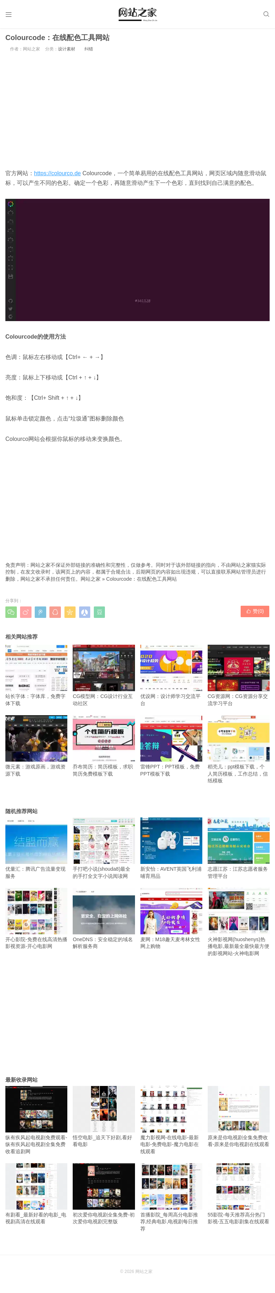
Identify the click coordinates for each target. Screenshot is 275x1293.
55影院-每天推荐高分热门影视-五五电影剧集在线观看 (239, 1196)
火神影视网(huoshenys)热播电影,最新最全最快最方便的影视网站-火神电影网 (239, 924)
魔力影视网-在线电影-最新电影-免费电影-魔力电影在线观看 (171, 1122)
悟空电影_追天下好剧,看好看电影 (104, 1119)
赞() (255, 614)
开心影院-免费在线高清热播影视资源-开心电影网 (36, 921)
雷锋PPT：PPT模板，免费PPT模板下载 (171, 748)
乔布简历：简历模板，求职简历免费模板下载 (104, 748)
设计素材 (66, 51)
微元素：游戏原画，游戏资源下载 (36, 748)
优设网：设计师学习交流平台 (171, 678)
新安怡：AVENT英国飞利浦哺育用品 (171, 850)
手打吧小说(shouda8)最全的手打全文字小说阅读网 (104, 850)
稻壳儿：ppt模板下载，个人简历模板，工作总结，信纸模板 (239, 752)
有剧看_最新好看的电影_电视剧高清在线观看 (36, 1196)
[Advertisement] (137, 113)
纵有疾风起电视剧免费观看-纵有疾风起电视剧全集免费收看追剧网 (36, 1122)
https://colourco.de (57, 176)
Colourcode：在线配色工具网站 (141, 581)
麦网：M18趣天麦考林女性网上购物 (171, 921)
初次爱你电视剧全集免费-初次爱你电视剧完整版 (104, 1196)
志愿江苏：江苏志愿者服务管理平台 (239, 850)
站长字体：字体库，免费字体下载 (36, 678)
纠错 (89, 51)
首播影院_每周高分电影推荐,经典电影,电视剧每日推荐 (171, 1199)
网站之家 (91, 581)
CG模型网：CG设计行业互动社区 (104, 678)
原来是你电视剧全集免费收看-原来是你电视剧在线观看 (239, 1119)
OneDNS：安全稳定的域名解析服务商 (104, 921)
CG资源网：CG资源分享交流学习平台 (239, 678)
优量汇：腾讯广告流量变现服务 (36, 850)
